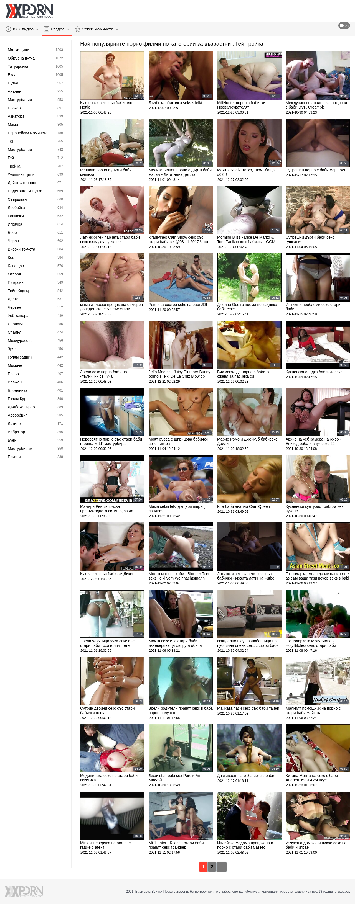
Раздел (57, 29)
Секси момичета (96, 29)
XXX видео (22, 29)
